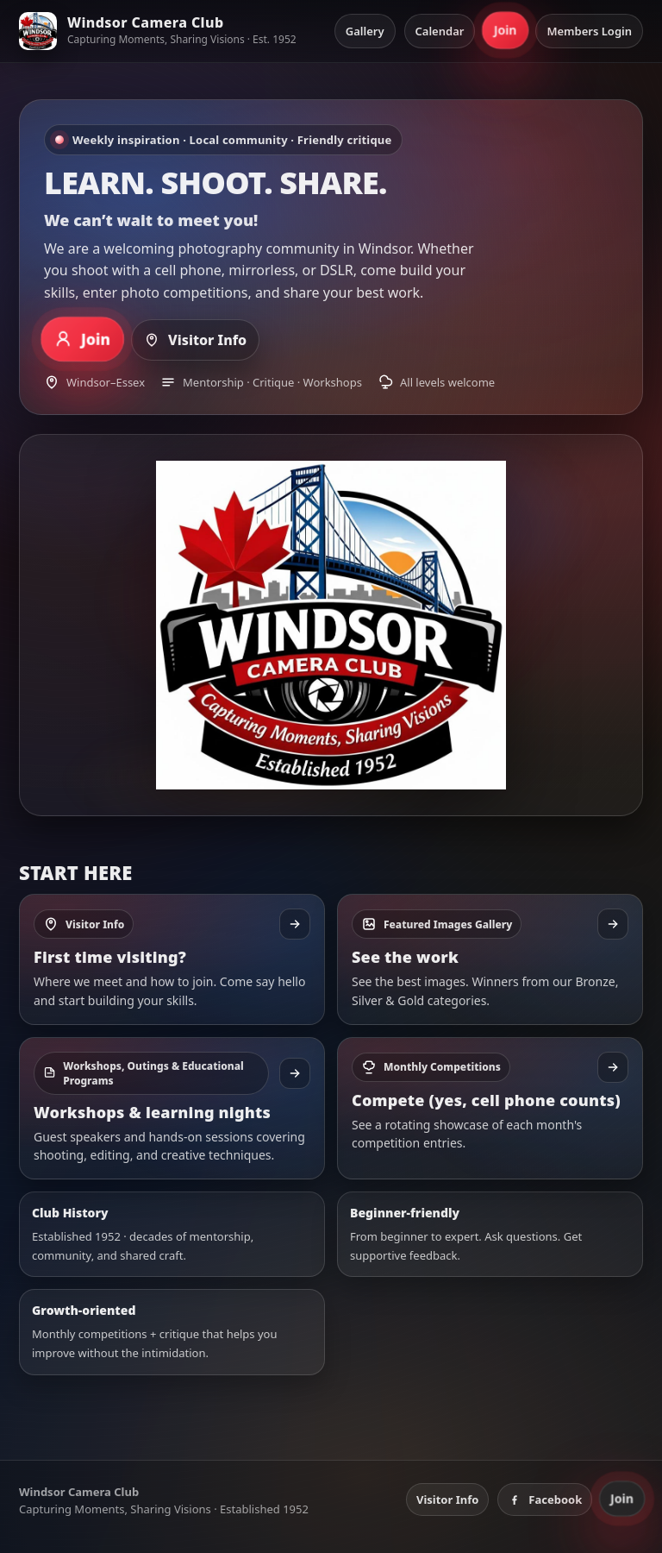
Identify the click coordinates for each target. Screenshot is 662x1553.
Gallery (365, 31)
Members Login (589, 31)
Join (505, 30)
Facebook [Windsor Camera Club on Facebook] (545, 1499)
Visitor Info (195, 339)
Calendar (440, 31)
